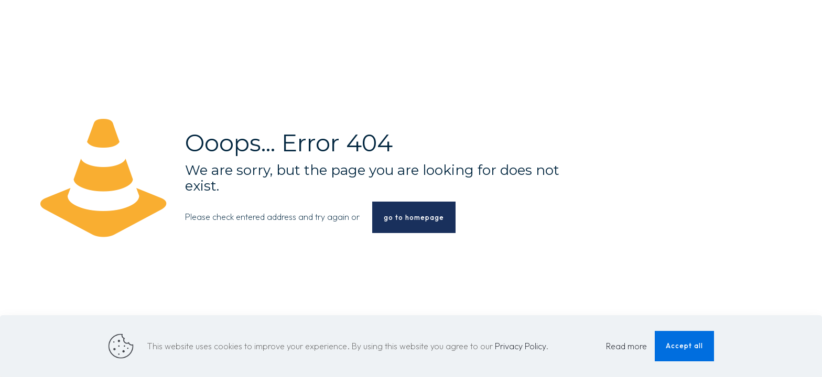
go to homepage (414, 217)
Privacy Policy (520, 346)
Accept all (684, 345)
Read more (626, 346)
